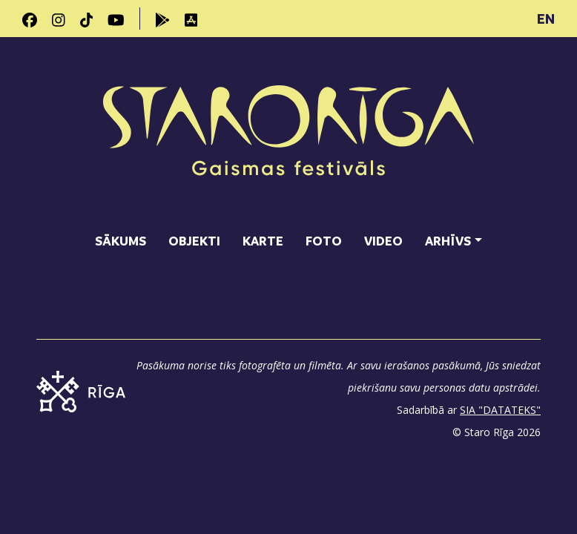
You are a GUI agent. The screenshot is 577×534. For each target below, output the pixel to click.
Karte (263, 240)
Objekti (194, 240)
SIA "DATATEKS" (500, 410)
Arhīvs (448, 240)
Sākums (120, 240)
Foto (324, 240)
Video (383, 240)
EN (546, 18)
